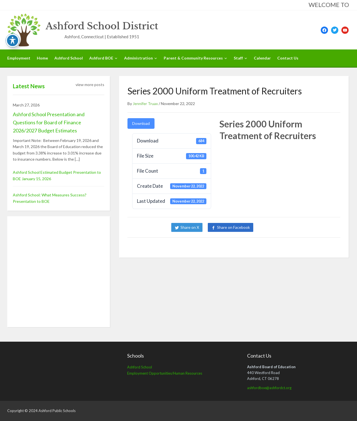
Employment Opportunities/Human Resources (164, 373)
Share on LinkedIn (277, 227)
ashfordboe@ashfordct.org (269, 388)
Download (141, 123)
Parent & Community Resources (193, 58)
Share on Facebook (233, 227)
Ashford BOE (101, 58)
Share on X (189, 227)
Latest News (29, 86)
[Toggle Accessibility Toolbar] (12, 40)
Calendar (262, 58)
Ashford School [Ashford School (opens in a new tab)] (139, 367)
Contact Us (287, 58)
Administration (138, 58)
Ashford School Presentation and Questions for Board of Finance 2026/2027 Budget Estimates (49, 122)
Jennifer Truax (145, 103)
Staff (238, 58)
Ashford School (68, 58)
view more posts (90, 84)
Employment (18, 58)
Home (42, 58)
